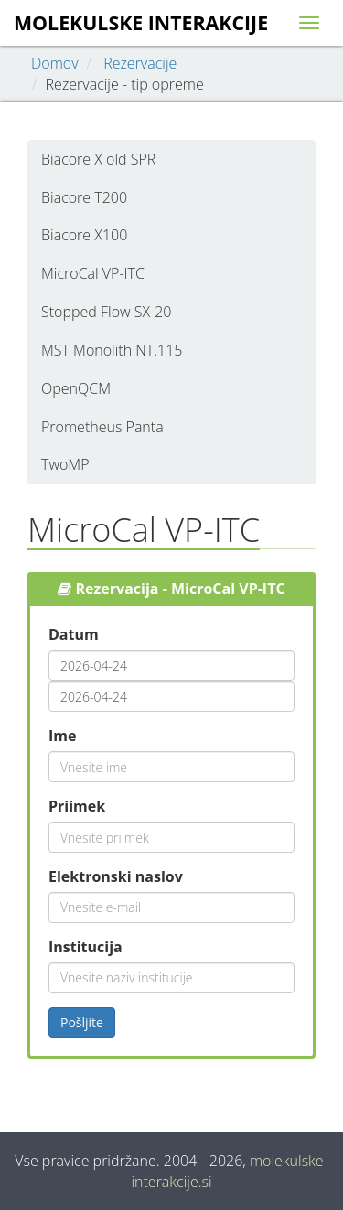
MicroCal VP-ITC (93, 273)
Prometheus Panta (102, 427)
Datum (73, 634)
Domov (55, 63)
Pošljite (81, 1022)
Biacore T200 (84, 197)
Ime (62, 736)
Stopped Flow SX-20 (106, 312)
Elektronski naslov (115, 876)
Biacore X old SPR (98, 159)
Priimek (76, 806)
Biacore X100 (84, 235)
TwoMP (65, 464)
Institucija (85, 947)
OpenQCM (76, 388)
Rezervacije (140, 63)
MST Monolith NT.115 (111, 350)
